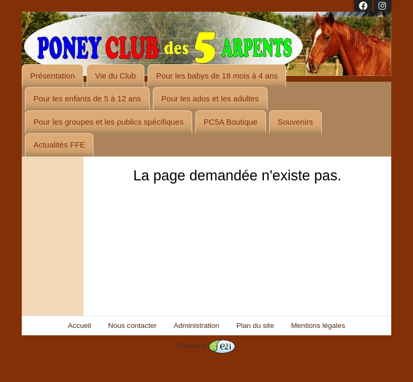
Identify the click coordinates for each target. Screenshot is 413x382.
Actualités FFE (59, 144)
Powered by (206, 346)
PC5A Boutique (230, 121)
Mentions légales (318, 325)
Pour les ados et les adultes (210, 98)
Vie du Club (115, 75)
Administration (196, 325)
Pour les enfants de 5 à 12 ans (87, 98)
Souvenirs (295, 121)
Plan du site (255, 325)
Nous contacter (132, 325)
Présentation (52, 75)
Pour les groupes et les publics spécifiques (108, 121)
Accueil (79, 325)
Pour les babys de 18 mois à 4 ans (217, 75)
